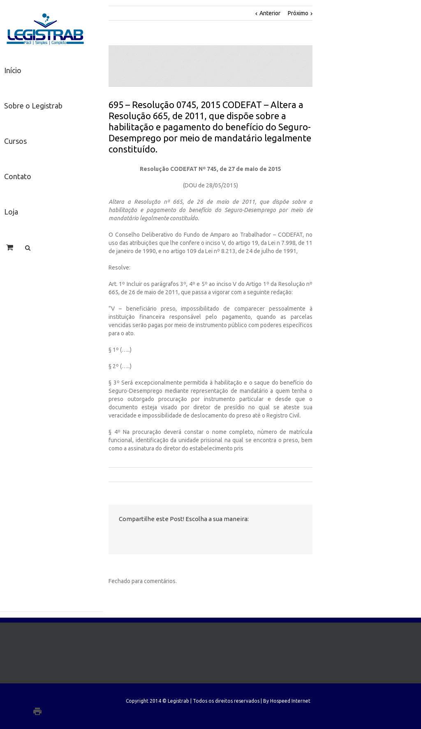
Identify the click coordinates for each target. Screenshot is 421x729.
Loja (11, 212)
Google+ (54, 711)
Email (194, 537)
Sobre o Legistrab (33, 106)
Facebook (121, 536)
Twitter (137, 536)
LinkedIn (154, 536)
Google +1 (173, 537)
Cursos (15, 141)
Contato (17, 176)
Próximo (298, 13)
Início (12, 70)
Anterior (269, 13)
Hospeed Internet (290, 701)
